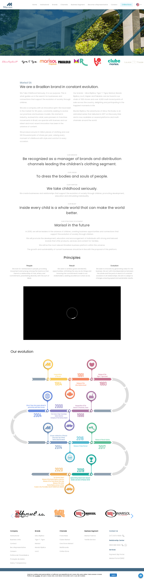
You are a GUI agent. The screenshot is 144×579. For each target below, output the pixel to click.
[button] (132, 513)
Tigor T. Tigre (40, 539)
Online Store (126, 5)
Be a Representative (18, 547)
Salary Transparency (18, 563)
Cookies (37, 576)
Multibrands (64, 547)
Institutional (44, 5)
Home (34, 5)
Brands (54, 5)
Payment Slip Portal (116, 554)
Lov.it (37, 551)
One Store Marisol (66, 543)
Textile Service (90, 539)
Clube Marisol (65, 539)
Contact (13, 543)
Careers (114, 5)
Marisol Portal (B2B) (116, 558)
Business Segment (78, 5)
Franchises (64, 536)
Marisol (37, 543)
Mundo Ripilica (40, 547)
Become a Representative (98, 5)
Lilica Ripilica (39, 536)
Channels (64, 5)
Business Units (15, 539)
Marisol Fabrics (90, 536)
